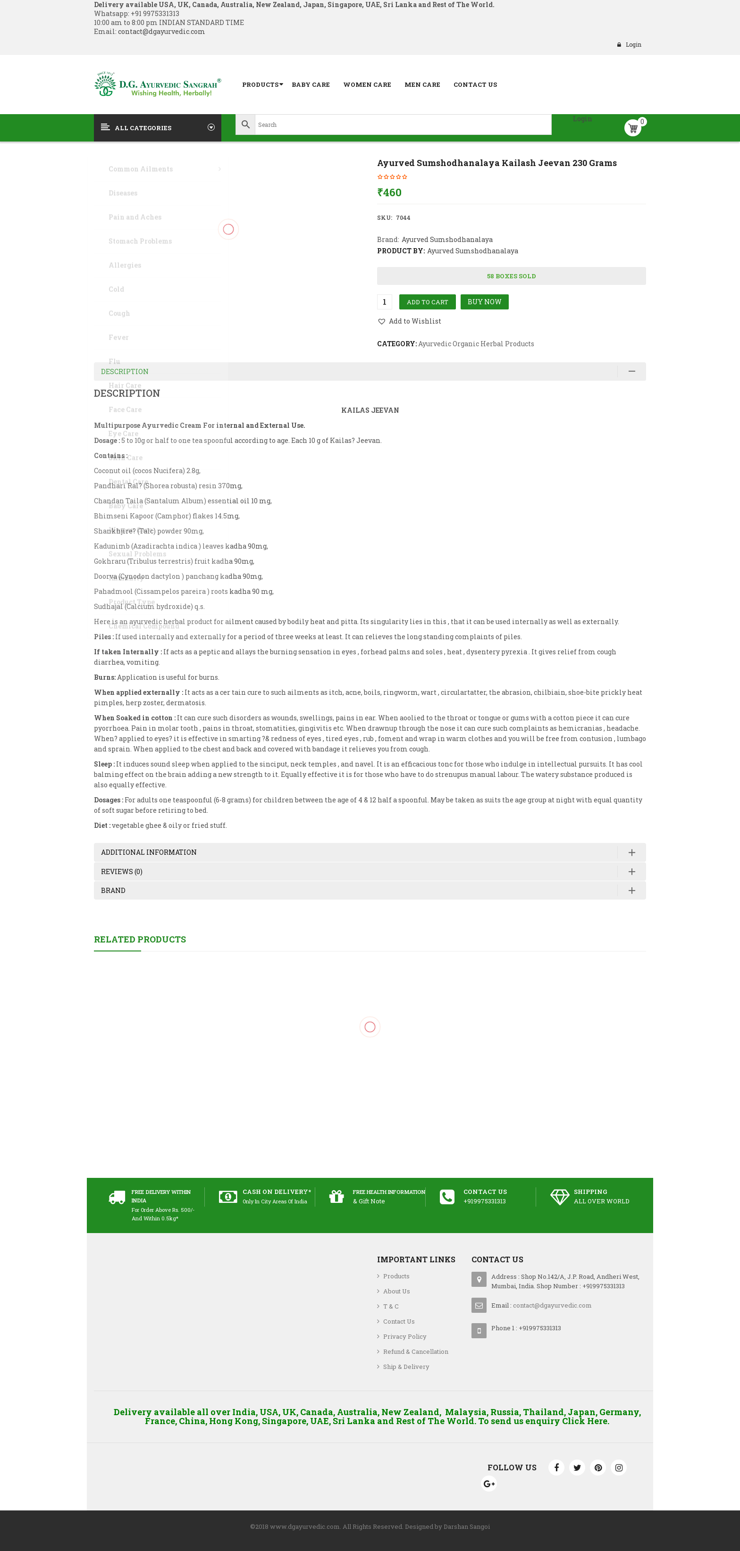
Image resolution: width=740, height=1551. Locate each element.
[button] (409, 321)
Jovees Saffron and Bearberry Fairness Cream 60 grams (370, 1069)
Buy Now (485, 301)
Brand (113, 890)
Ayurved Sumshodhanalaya (447, 239)
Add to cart (427, 302)
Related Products (140, 939)
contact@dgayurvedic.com (161, 31)
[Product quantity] (385, 302)
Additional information (149, 852)
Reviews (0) (122, 871)
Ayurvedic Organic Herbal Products (476, 343)
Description (125, 371)
